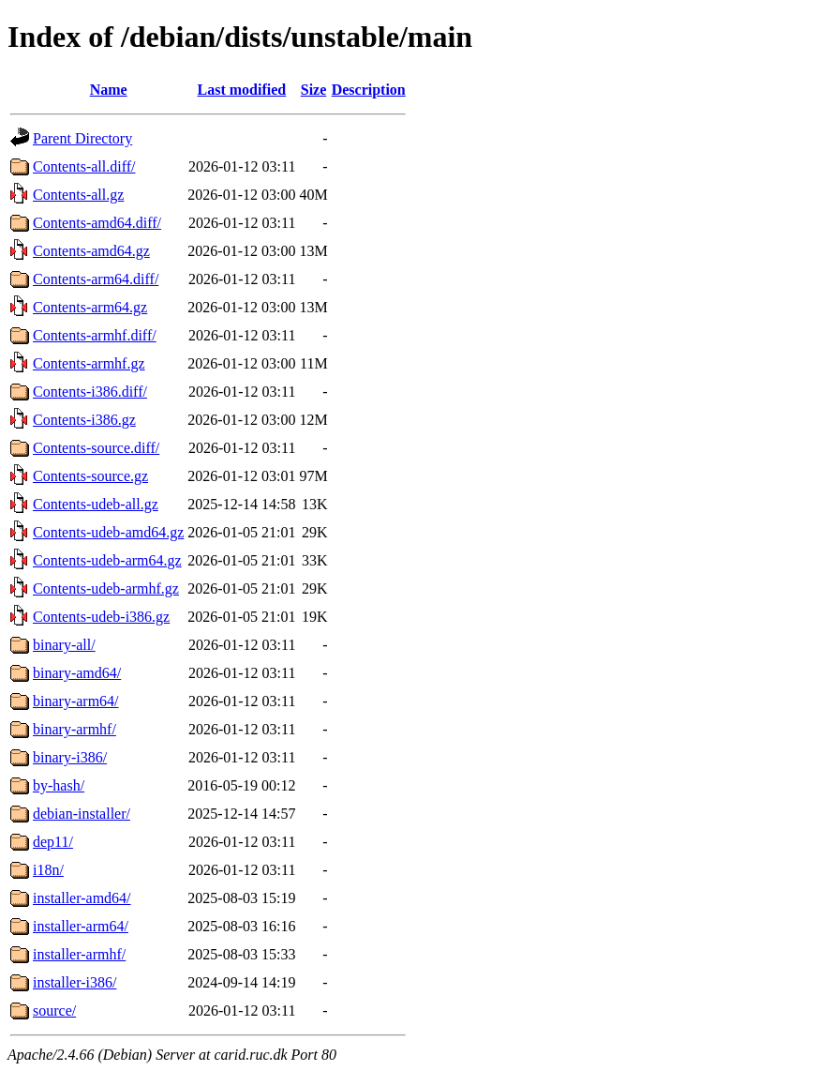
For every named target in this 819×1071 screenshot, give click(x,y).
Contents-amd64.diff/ (97, 223)
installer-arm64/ (80, 926)
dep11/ (53, 842)
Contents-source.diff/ (96, 448)
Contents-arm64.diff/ (95, 279)
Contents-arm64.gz (90, 307)
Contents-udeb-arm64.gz (107, 560)
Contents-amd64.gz (91, 251)
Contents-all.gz (78, 195)
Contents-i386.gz (84, 420)
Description (369, 90)
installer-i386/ (74, 982)
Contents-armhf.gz (89, 363)
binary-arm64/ (76, 701)
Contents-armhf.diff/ (94, 335)
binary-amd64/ (77, 673)
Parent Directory (82, 138)
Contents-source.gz (90, 476)
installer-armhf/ (79, 954)
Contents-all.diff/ (84, 166)
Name (108, 90)
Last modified (242, 90)
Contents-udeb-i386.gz (101, 617)
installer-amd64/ (82, 898)
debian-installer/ (81, 814)
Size (314, 90)
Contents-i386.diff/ (90, 392)
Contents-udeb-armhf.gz (106, 588)
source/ (54, 1010)
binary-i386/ (70, 757)
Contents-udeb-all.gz (95, 504)
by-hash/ (58, 785)
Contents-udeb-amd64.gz (108, 532)
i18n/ (48, 870)
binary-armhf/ (74, 729)
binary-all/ (64, 645)
